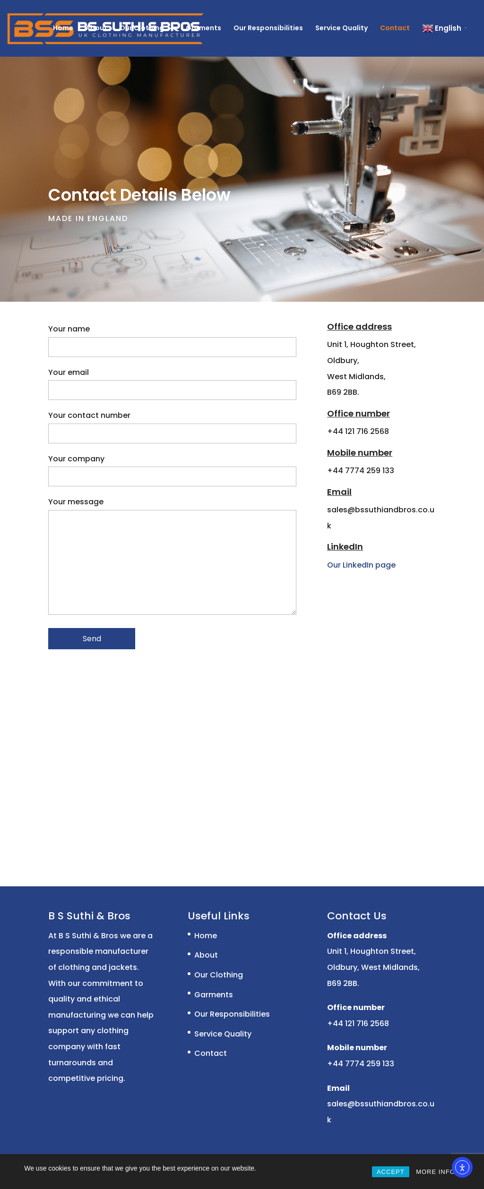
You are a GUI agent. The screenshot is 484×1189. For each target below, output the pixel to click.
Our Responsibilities (268, 29)
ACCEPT (391, 1171)
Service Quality (341, 29)
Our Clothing (142, 29)
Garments (203, 29)
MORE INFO (435, 1171)
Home (63, 29)
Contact (395, 29)
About (96, 29)
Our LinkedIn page (361, 565)
